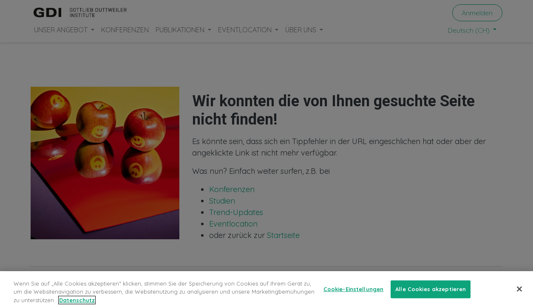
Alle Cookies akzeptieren (430, 292)
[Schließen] (519, 292)
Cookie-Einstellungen (353, 292)
